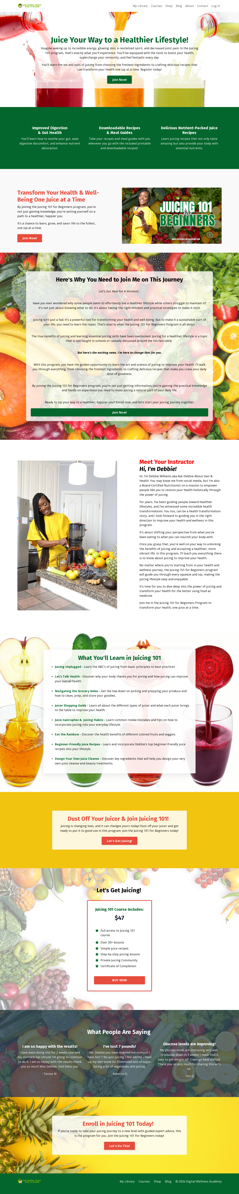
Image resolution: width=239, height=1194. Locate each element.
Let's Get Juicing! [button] (119, 844)
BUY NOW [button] (119, 984)
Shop (169, 6)
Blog (179, 6)
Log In (215, 6)
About (189, 6)
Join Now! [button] (119, 80)
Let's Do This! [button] (119, 1150)
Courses (156, 6)
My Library (140, 6)
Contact (202, 6)
